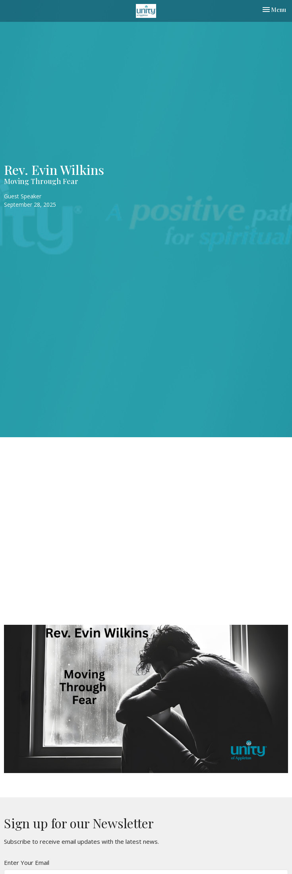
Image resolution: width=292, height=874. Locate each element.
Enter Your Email (26, 862)
